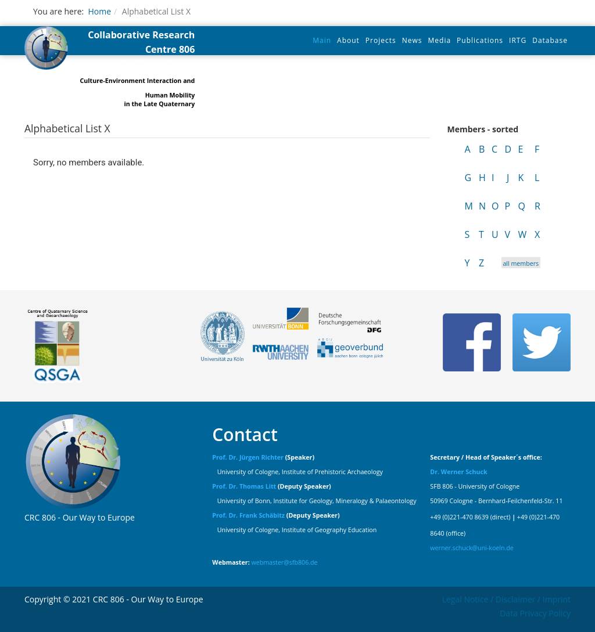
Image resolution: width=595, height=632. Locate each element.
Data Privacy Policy (535, 613)
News (412, 40)
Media (439, 40)
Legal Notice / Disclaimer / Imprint (506, 599)
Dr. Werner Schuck (458, 472)
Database (550, 40)
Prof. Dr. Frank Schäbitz (248, 515)
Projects (380, 40)
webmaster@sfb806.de (284, 562)
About (348, 40)
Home (99, 11)
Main (322, 40)
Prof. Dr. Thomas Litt (244, 486)
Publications (480, 40)
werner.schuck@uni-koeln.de (472, 548)
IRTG (517, 40)
